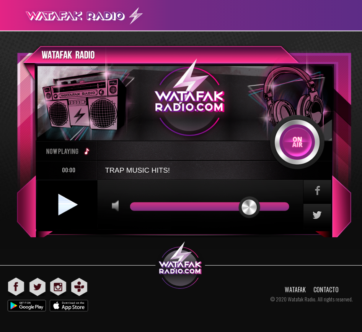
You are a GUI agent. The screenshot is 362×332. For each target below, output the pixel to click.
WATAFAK (295, 289)
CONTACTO (326, 289)
